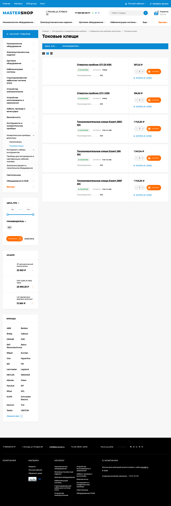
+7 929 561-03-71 (82, 13)
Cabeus (24, 334)
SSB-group (31, 3)
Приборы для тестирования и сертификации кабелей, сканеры (20, 159)
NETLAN (10, 375)
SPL (22, 391)
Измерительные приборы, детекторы (105, 31)
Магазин (18, 3)
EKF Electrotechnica (13, 346)
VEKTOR (25, 410)
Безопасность (82, 479)
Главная (6, 3)
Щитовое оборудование (64, 477)
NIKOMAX (25, 375)
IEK (9, 227)
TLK (22, 405)
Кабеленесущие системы (61, 482)
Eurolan (24, 353)
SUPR (9, 397)
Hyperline (25, 358)
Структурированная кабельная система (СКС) (62, 488)
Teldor (10, 410)
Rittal (9, 391)
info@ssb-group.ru (57, 447)
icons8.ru (144, 467)
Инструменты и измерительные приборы (69, 31)
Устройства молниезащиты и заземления (84, 469)
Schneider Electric (26, 398)
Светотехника (82, 490)
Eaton (23, 344)
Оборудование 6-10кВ (86, 493)
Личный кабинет (35, 470)
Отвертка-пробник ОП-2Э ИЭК (94, 64)
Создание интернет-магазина (114, 476)
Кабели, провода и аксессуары (84, 475)
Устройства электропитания (61, 494)
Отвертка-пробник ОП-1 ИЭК (93, 93)
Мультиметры (15, 142)
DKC (23, 339)
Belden (24, 328)
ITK (22, 364)
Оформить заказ (35, 473)
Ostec (23, 380)
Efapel (10, 353)
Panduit (10, 386)
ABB (9, 328)
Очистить (29, 239)
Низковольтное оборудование (60, 468)
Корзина (32, 467)
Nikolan (10, 380)
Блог (42, 3)
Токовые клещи (16, 146)
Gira (8, 358)
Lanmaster (12, 369)
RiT (22, 386)
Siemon (10, 405)
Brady (9, 334)
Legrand (25, 369)
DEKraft (10, 339)
